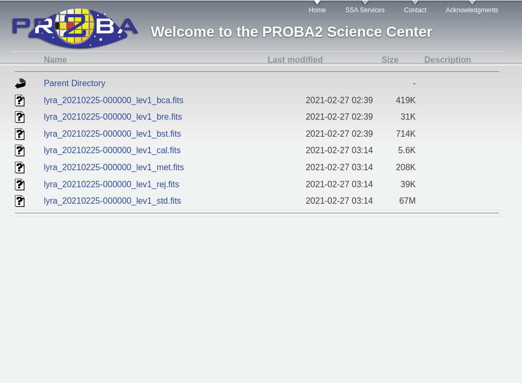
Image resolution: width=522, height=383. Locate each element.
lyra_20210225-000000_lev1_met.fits (114, 167)
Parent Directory (74, 83)
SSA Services (365, 10)
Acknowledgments (472, 10)
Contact (415, 10)
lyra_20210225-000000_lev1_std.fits (112, 200)
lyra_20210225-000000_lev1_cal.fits (112, 150)
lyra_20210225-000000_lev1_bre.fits (113, 116)
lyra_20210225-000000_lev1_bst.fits (112, 133)
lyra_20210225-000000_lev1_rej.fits (111, 184)
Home (317, 10)
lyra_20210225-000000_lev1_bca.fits (113, 100)
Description (448, 59)
